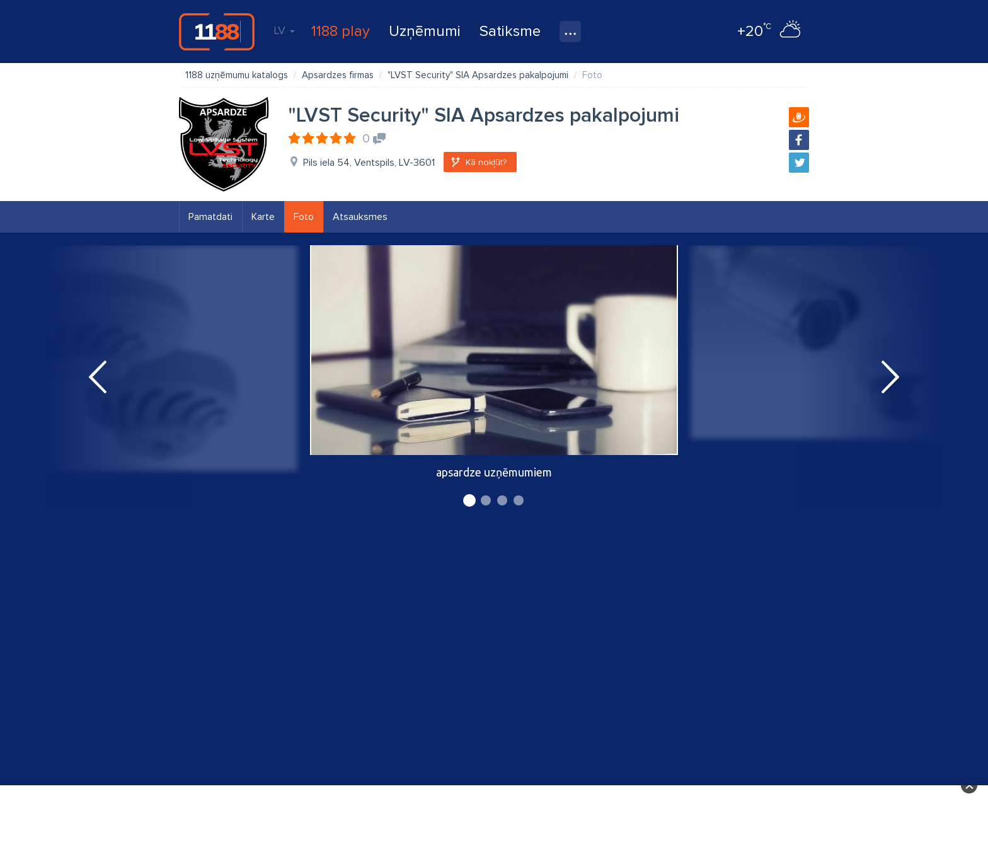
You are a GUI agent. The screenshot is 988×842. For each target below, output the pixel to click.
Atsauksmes (360, 217)
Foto (304, 217)
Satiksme (510, 31)
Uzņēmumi (425, 31)
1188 (217, 31)
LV (284, 30)
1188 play (340, 31)
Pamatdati (210, 217)
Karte (263, 217)
